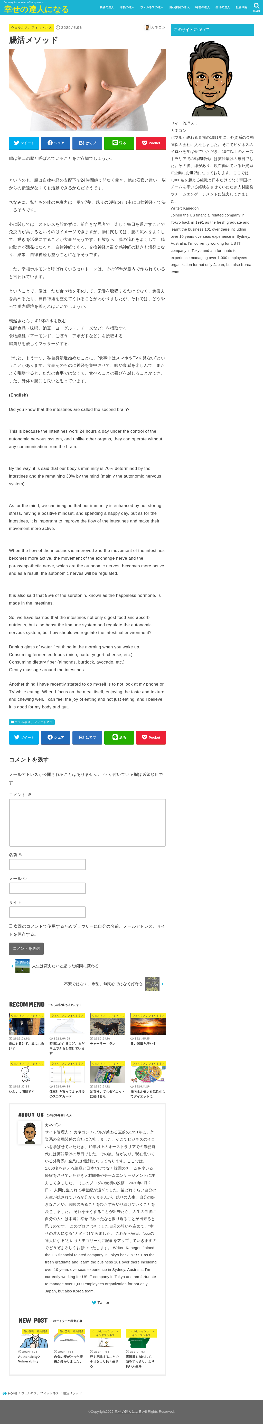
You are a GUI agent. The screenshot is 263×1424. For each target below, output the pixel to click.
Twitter (103, 1303)
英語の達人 (107, 7)
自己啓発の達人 (179, 7)
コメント (20, 794)
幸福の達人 (127, 7)
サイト (15, 902)
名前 (16, 854)
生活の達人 (222, 7)
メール (18, 878)
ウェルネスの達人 (151, 7)
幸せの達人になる (36, 9)
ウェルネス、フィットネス (31, 27)
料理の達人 (202, 7)
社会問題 (241, 7)
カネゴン (53, 1125)
